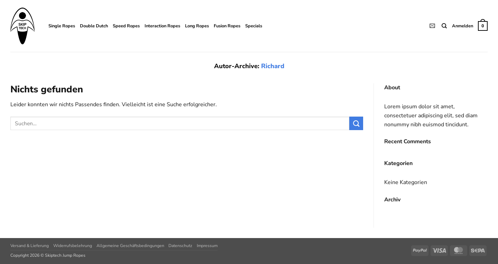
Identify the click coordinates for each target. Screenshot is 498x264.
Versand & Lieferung (29, 245)
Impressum (207, 245)
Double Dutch (94, 26)
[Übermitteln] (356, 123)
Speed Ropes (126, 26)
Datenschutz (180, 245)
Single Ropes (61, 26)
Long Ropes (197, 26)
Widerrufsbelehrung (72, 245)
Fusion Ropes (227, 26)
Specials (253, 26)
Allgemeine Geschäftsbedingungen (130, 245)
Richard (272, 66)
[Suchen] (444, 26)
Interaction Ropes (162, 26)
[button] (462, 26)
